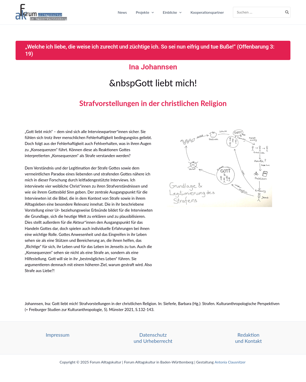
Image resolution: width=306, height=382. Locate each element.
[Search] (287, 12)
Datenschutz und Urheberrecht (153, 338)
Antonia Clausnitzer (230, 362)
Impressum (58, 335)
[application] (155, 12)
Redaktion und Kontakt (248, 338)
